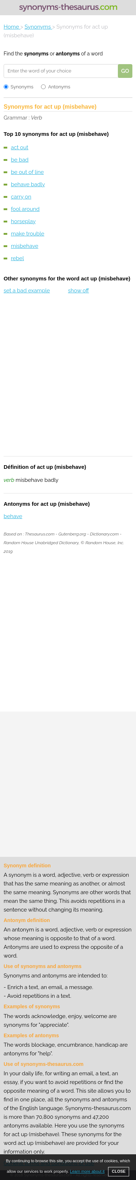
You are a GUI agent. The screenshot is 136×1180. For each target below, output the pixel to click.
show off (78, 290)
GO (125, 71)
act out (19, 147)
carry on (21, 196)
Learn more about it (87, 1171)
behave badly (28, 184)
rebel (17, 258)
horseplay (23, 221)
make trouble (27, 233)
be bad (20, 160)
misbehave (24, 246)
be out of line (27, 172)
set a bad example (27, 290)
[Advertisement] (68, 380)
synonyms (36, 54)
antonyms (68, 54)
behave (13, 516)
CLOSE (118, 1171)
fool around (25, 209)
